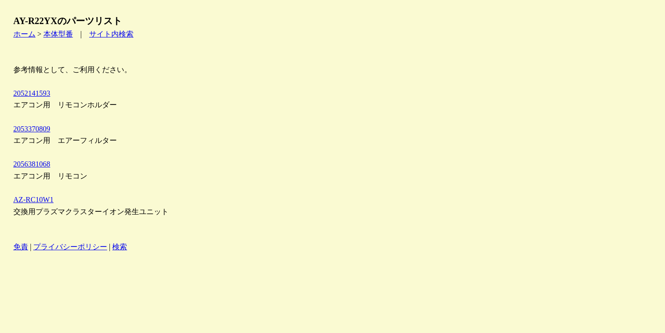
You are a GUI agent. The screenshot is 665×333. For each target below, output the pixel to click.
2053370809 (31, 129)
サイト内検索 (111, 34)
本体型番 (58, 34)
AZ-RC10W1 (33, 200)
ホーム (24, 34)
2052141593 (31, 93)
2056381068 (31, 164)
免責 (20, 247)
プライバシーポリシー (70, 247)
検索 (119, 247)
